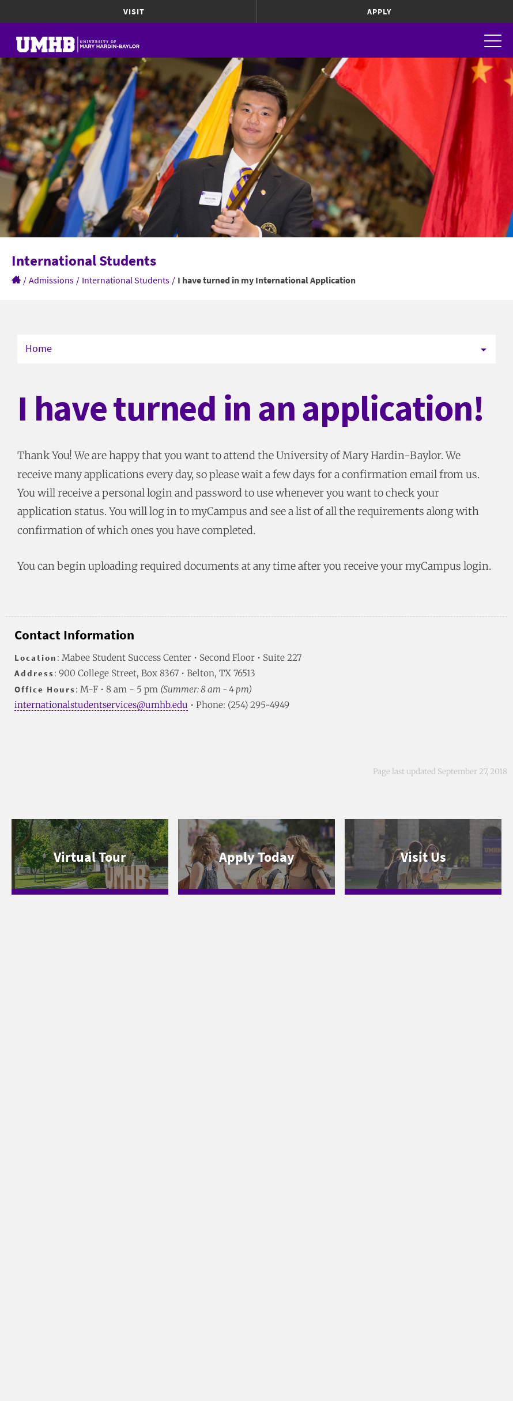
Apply (379, 11)
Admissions (51, 280)
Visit (134, 11)
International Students (125, 280)
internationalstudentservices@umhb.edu (101, 704)
